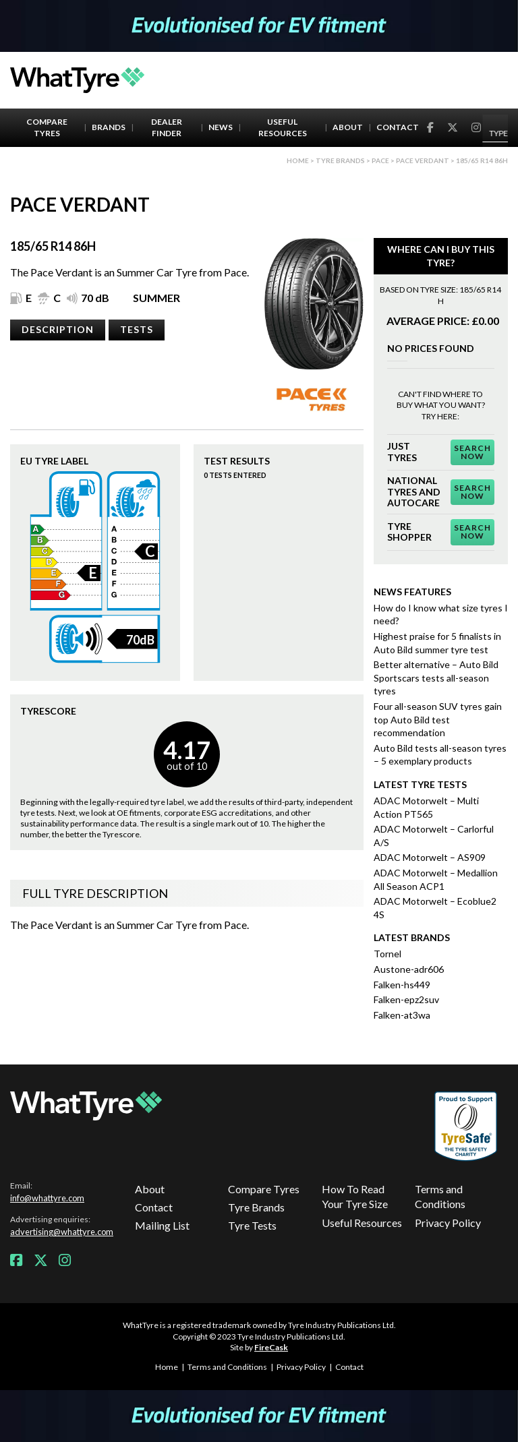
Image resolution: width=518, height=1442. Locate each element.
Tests (136, 329)
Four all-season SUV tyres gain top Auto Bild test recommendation (438, 719)
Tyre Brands (256, 1207)
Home (298, 160)
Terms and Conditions (440, 1196)
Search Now (472, 452)
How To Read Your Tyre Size (355, 1196)
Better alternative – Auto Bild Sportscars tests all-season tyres (436, 677)
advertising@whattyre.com (61, 1231)
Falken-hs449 (402, 984)
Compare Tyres (46, 127)
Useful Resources (282, 127)
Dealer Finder (166, 127)
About (348, 127)
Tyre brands (340, 160)
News (220, 127)
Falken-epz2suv (406, 999)
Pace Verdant (422, 160)
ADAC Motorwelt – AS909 (430, 857)
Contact (397, 127)
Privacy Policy (448, 1222)
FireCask (271, 1347)
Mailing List (162, 1225)
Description (58, 329)
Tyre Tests (252, 1225)
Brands (108, 127)
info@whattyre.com (47, 1198)
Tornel (387, 953)
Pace (380, 160)
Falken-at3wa (402, 1015)
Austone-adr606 (409, 969)
